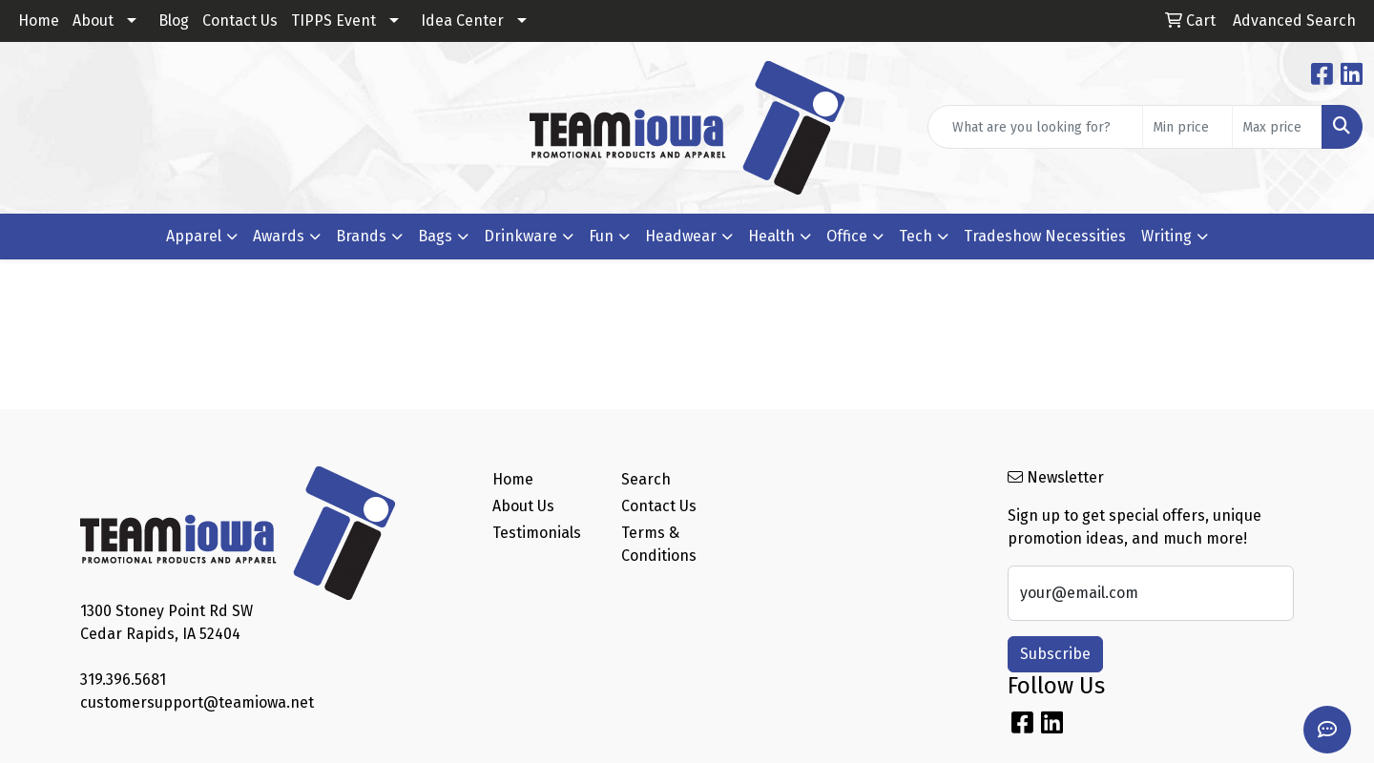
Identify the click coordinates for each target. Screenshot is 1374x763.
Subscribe (1055, 654)
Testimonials (536, 533)
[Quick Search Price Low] (1187, 127)
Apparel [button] (193, 236)
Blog (173, 20)
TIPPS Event (333, 20)
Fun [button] (601, 236)
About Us (523, 506)
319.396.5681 (123, 679)
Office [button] (846, 236)
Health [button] (771, 236)
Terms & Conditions (659, 544)
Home (38, 20)
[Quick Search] (1035, 127)
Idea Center (462, 20)
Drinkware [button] (520, 236)
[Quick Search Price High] (1277, 127)
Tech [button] (915, 236)
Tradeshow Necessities (1045, 236)
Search (646, 479)
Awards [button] (278, 236)
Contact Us (240, 20)
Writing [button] (1166, 236)
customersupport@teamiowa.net (197, 702)
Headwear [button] (681, 236)
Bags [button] (435, 236)
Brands (361, 236)
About (93, 20)
